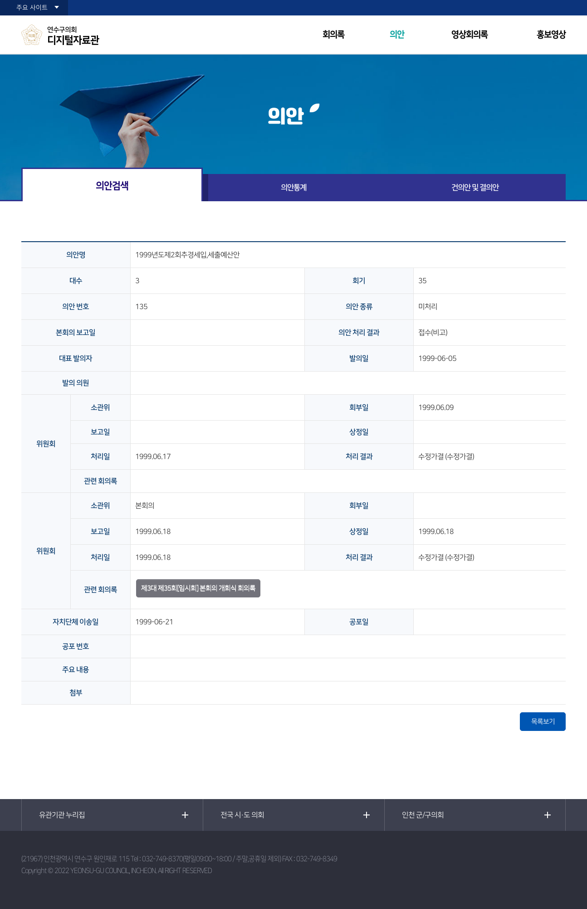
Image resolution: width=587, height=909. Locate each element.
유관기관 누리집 (62, 815)
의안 (397, 35)
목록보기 (543, 721)
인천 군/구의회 (423, 815)
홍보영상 (551, 35)
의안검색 (112, 185)
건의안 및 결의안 (475, 188)
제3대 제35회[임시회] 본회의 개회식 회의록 (198, 588)
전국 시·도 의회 (242, 815)
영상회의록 (469, 35)
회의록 (333, 35)
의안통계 (293, 188)
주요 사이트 (32, 7)
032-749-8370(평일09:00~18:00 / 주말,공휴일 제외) (211, 859)
